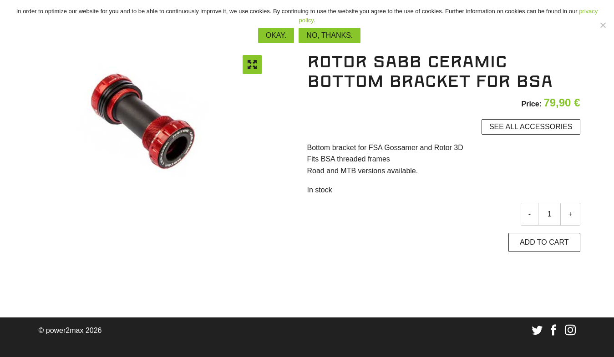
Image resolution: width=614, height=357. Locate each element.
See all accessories (531, 127)
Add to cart (544, 242)
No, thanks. (329, 35)
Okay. (276, 35)
